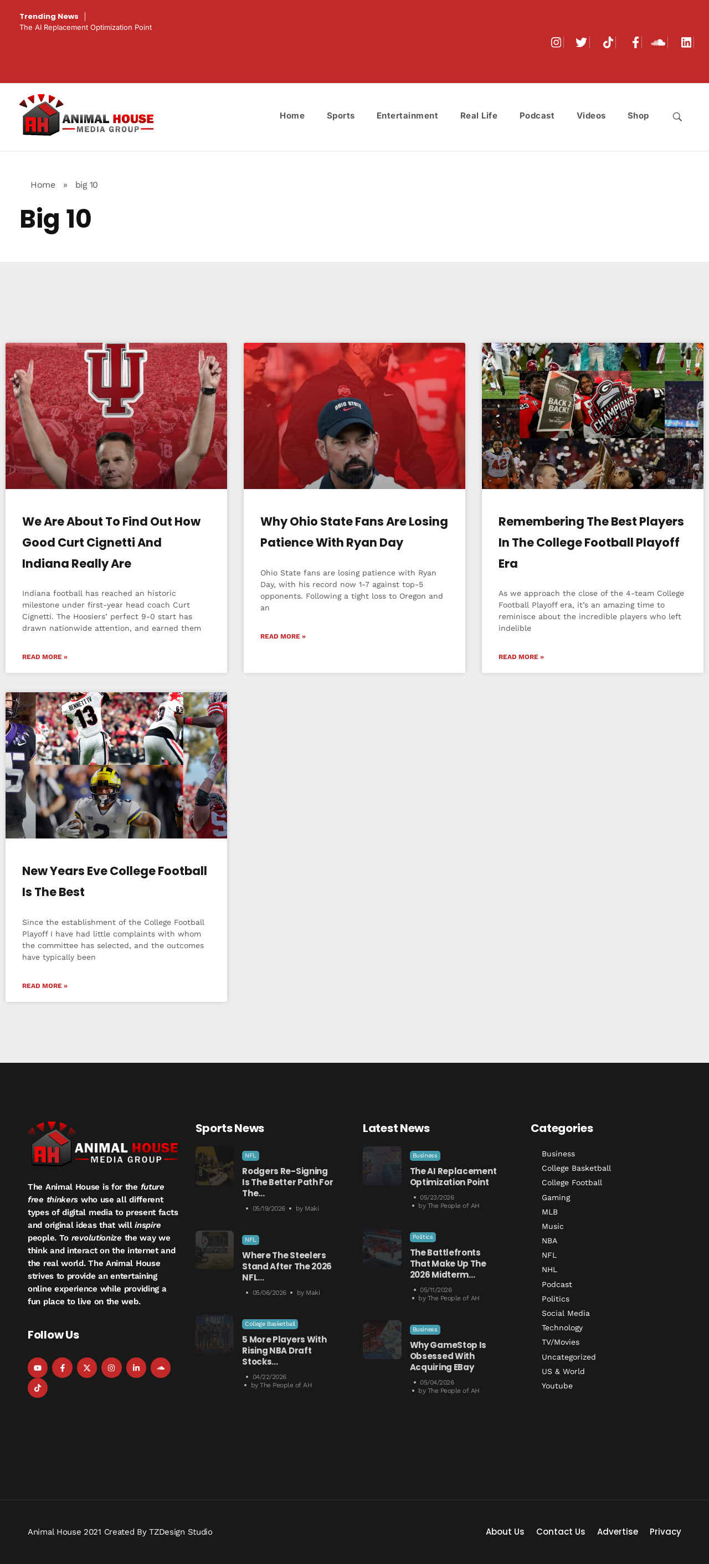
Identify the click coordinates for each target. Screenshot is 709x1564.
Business (425, 1155)
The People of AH (286, 1385)
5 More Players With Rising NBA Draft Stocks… (284, 1350)
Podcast (557, 1284)
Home (42, 184)
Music (553, 1226)
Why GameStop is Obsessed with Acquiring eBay (448, 1356)
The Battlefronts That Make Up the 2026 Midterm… (448, 1263)
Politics (423, 1237)
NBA (549, 1240)
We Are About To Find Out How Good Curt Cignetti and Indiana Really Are (111, 542)
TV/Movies (560, 1341)
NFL (250, 1155)
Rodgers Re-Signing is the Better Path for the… (287, 1182)
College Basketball (270, 1324)
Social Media (566, 1313)
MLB (550, 1211)
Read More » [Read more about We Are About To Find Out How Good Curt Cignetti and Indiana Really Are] (45, 657)
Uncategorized (569, 1356)
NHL (549, 1269)
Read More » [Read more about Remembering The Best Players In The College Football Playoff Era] (521, 657)
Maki (311, 1208)
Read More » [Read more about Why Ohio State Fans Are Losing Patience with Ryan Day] (283, 636)
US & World (563, 1371)
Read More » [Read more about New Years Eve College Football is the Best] (45, 986)
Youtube (557, 1385)
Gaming (556, 1197)
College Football (572, 1182)
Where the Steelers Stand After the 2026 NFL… (287, 1266)
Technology (562, 1327)
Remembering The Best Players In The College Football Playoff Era (591, 542)
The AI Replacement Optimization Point (85, 27)
